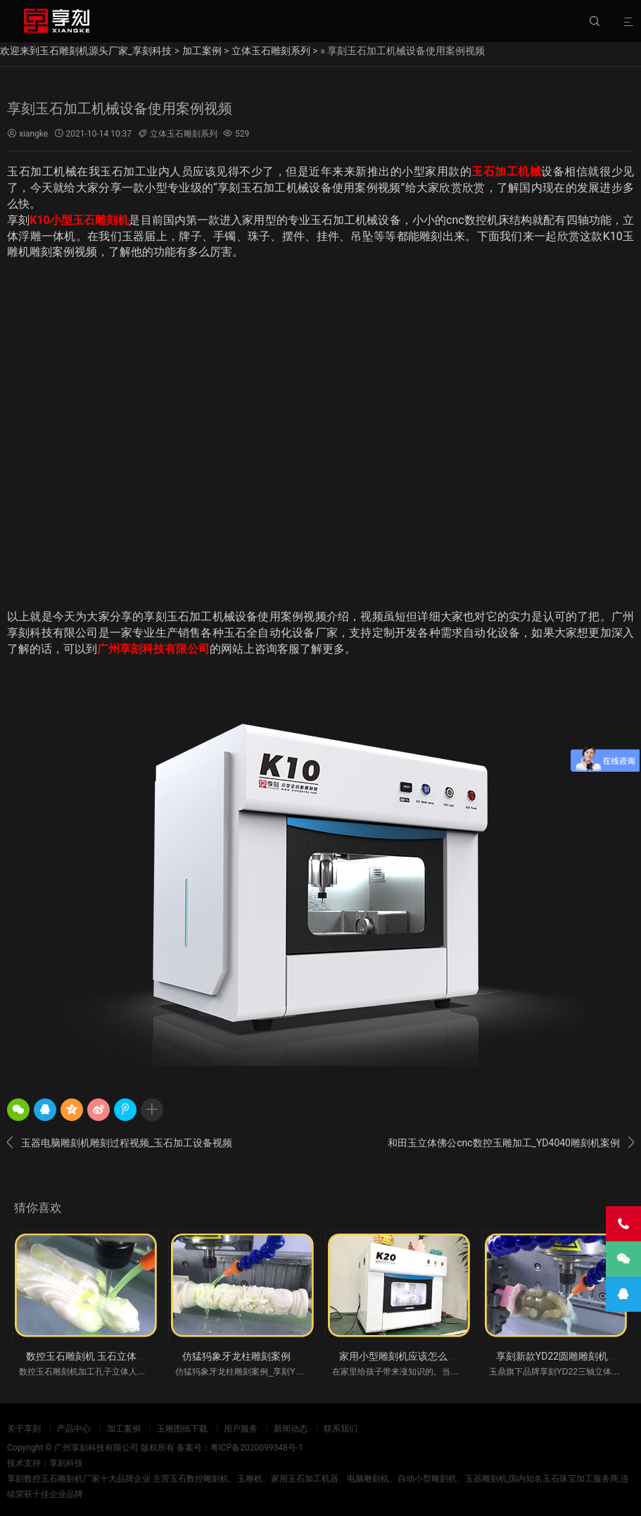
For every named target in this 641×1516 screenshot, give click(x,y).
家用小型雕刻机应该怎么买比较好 (413, 1356)
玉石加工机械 (506, 171)
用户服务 (241, 1429)
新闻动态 (290, 1429)
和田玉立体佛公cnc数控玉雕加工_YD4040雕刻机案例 (511, 1143)
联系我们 (340, 1429)
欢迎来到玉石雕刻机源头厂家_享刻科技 (86, 50)
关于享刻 (24, 1429)
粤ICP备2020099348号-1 (256, 1448)
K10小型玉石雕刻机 (79, 220)
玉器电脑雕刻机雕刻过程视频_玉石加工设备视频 (119, 1143)
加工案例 (202, 50)
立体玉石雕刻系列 (270, 50)
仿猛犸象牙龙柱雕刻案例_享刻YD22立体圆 (275, 1356)
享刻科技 (66, 1463)
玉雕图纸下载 (182, 1429)
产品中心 (74, 1429)
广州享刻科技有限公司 (153, 649)
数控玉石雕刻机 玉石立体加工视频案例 (111, 1356)
